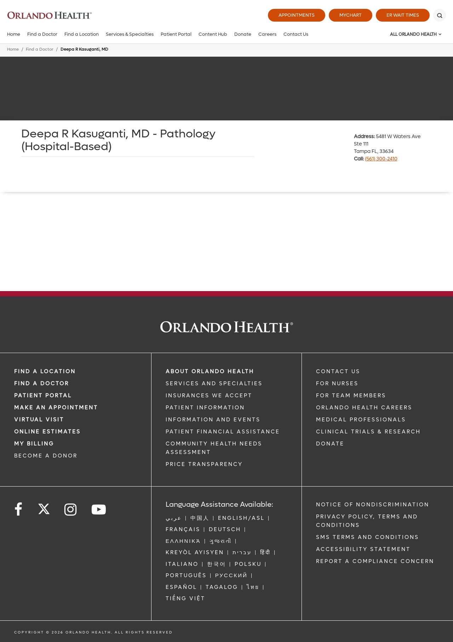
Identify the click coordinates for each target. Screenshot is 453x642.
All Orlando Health (413, 34)
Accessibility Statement (363, 549)
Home (13, 34)
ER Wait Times (402, 15)
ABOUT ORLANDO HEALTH (210, 371)
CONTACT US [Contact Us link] (338, 371)
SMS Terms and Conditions (367, 537)
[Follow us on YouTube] (99, 509)
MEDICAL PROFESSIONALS (361, 419)
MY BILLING (34, 443)
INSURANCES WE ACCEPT (209, 395)
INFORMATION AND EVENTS (213, 419)
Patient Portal (176, 34)
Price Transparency (204, 464)
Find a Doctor (42, 34)
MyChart (350, 15)
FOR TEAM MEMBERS (351, 395)
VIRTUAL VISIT (39, 419)
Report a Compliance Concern (375, 561)
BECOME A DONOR (46, 455)
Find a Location (81, 34)
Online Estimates (47, 431)
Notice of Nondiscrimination (372, 504)
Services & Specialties (130, 34)
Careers (267, 34)
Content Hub (213, 34)
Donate (242, 34)
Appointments (297, 15)
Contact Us (295, 34)
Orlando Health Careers (364, 407)
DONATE (330, 443)
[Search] (439, 15)
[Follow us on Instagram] (71, 509)
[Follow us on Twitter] (44, 506)
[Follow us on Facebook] (18, 509)
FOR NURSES (337, 383)
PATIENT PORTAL (43, 395)
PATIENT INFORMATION (205, 407)
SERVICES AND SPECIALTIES (214, 383)
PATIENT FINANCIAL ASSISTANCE (223, 431)
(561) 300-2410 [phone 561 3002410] (381, 158)
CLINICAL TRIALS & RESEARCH (368, 431)
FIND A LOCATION (45, 371)
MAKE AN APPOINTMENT (56, 407)
